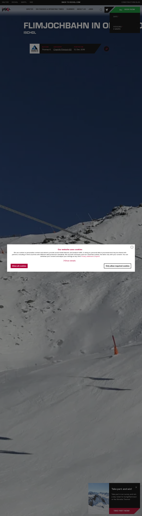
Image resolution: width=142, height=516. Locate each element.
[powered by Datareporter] (132, 248)
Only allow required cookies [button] (118, 266)
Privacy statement (87, 256)
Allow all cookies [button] (19, 266)
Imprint (97, 256)
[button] (69, 261)
